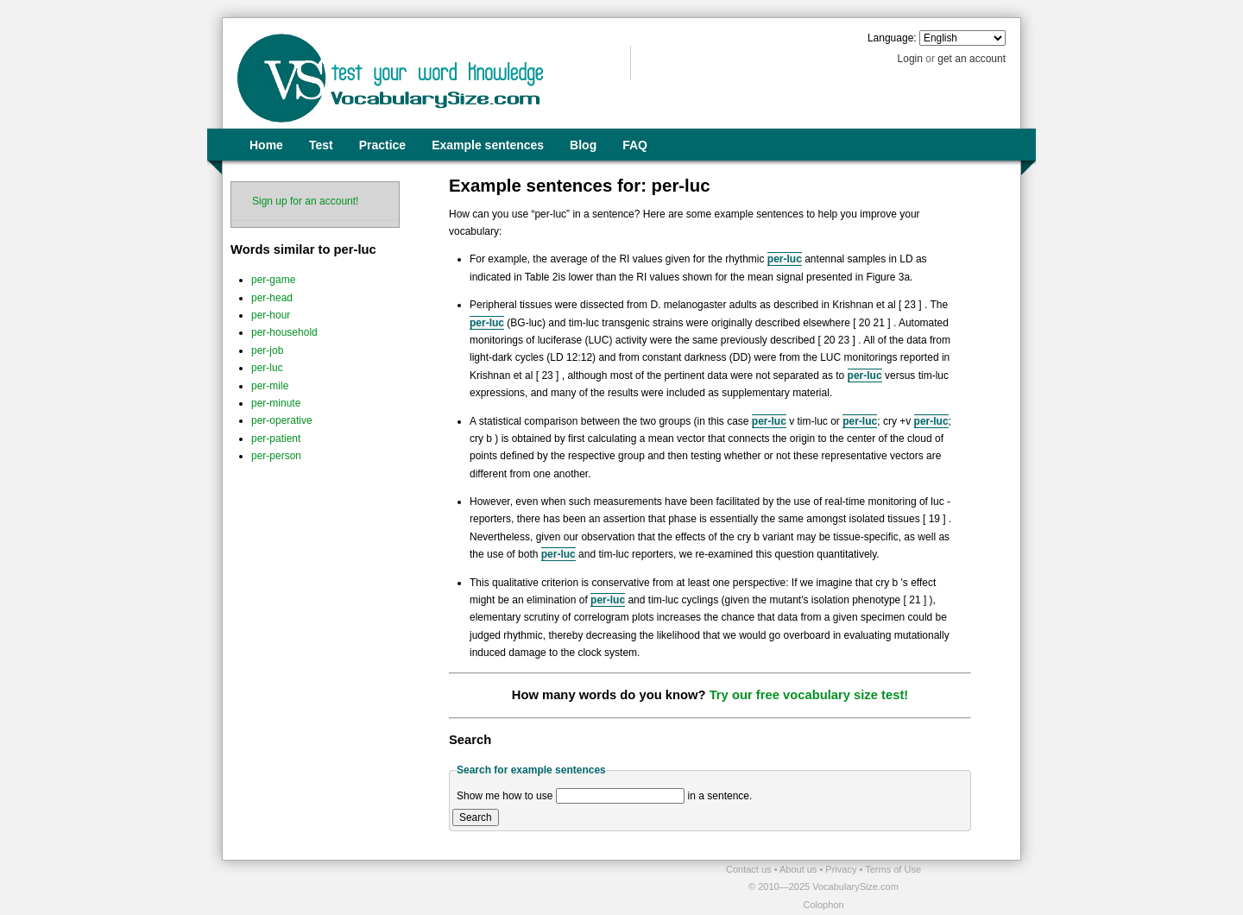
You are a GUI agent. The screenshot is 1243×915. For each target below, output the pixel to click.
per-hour (270, 315)
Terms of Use (893, 869)
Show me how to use (504, 796)
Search (475, 817)
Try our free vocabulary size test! (809, 695)
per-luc (267, 368)
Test (321, 145)
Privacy (842, 869)
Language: (892, 38)
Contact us (750, 869)
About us (799, 869)
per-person (276, 456)
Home (266, 145)
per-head (272, 298)
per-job (267, 350)
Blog (583, 145)
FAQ (634, 145)
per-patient (275, 438)
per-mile (269, 386)
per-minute (275, 403)
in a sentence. (720, 796)
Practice (382, 145)
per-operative (281, 420)
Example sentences (488, 145)
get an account (971, 59)
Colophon (823, 904)
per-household (284, 332)
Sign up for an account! (305, 201)
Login (910, 59)
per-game (273, 280)
